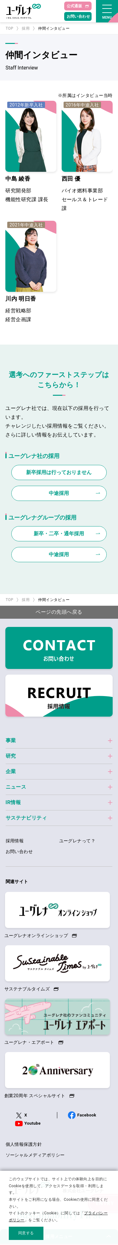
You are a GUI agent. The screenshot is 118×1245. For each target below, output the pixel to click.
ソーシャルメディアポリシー (35, 1155)
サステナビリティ (26, 818)
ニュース (16, 787)
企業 (11, 771)
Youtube (33, 1123)
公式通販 (74, 6)
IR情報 (13, 802)
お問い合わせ (78, 16)
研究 (11, 756)
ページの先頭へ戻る (59, 612)
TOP (9, 28)
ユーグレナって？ (77, 840)
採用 (26, 28)
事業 (11, 740)
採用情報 (15, 840)
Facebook (86, 1115)
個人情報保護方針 (24, 1144)
